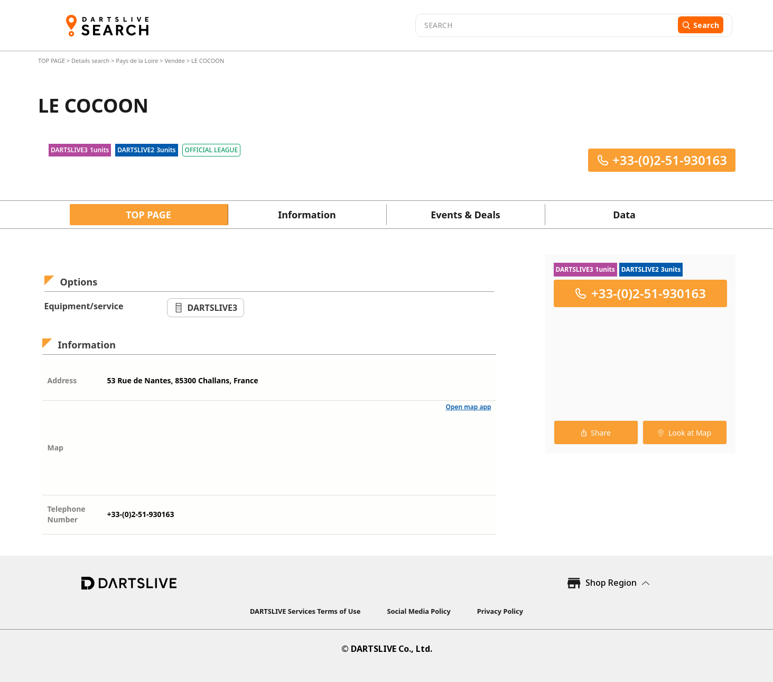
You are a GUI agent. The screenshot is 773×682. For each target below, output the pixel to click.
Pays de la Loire (137, 60)
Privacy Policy (500, 611)
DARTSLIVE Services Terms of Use (305, 611)
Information (307, 214)
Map (55, 448)
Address (62, 380)
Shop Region (611, 582)
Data (624, 214)
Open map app (468, 406)
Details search (91, 60)
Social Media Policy (418, 611)
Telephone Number (67, 514)
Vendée (174, 60)
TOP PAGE (52, 60)
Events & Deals (465, 214)
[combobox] (545, 25)
